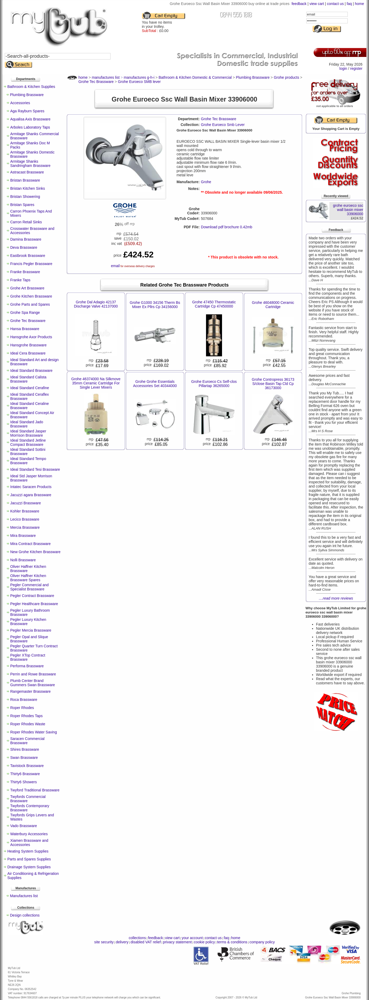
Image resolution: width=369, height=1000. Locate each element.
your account (192, 938)
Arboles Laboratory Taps (30, 127)
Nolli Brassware (23, 560)
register (356, 68)
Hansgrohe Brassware (28, 345)
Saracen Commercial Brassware (27, 741)
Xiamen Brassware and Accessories (29, 842)
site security (104, 942)
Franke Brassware (25, 272)
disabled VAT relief (146, 942)
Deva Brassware (23, 247)
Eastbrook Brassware (27, 255)
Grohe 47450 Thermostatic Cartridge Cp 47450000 (214, 304)
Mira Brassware (23, 535)
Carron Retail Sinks (26, 222)
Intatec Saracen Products (30, 487)
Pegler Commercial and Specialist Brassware (29, 587)
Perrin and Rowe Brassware (33, 674)
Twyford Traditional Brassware (35, 790)
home (359, 4)
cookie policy (204, 942)
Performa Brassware (27, 666)
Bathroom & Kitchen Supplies (31, 86)
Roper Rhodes (22, 708)
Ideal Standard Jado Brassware (26, 424)
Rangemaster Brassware (30, 691)
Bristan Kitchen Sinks (27, 188)
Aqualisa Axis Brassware (30, 119)
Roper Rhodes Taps (26, 716)
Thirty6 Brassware (25, 774)
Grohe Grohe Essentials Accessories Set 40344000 (155, 383)
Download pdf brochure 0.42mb (226, 227)
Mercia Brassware (25, 527)
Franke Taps (20, 280)
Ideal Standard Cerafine (29, 388)
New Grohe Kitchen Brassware (35, 552)
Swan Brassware (24, 757)
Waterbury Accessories (29, 834)
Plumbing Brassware (27, 95)
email (115, 266)
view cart (316, 4)
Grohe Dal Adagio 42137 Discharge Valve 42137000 (96, 304)
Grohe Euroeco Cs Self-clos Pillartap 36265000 (214, 383)
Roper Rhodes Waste (27, 724)
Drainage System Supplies (29, 867)
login (343, 68)
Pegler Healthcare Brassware (34, 604)
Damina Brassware (25, 239)
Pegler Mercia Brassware (30, 630)
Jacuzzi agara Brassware (30, 495)
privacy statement (177, 942)
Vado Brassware (23, 826)
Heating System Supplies (27, 851)
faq (349, 4)
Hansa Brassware (24, 329)
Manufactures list (24, 896)
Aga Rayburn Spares (27, 111)
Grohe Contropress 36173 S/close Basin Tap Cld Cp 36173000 (273, 383)
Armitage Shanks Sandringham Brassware (30, 163)
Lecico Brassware (24, 519)
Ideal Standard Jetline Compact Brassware (28, 442)
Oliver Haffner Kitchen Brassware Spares (28, 578)
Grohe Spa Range (25, 312)
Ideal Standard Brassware (31, 370)
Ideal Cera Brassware (28, 353)
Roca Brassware (23, 699)
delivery (122, 942)
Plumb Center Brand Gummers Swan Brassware (32, 683)
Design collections (25, 915)
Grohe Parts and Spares (30, 304)
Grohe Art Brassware (27, 288)
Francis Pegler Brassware (31, 264)
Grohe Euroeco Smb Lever (223, 125)
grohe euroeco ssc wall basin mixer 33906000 (348, 209)
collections (137, 938)
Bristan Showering (25, 196)
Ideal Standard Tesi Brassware (35, 469)
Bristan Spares (22, 205)
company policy (262, 942)
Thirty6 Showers (23, 782)
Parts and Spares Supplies (29, 859)
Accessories (20, 103)
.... (336, 598)
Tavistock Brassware (27, 766)
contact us (335, 4)
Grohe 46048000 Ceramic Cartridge (273, 304)
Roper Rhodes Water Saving (33, 732)
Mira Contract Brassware (30, 544)
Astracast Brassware (27, 172)
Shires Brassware (24, 749)
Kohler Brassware (24, 511)
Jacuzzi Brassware (25, 503)
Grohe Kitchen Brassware (31, 296)
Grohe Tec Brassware (27, 321)
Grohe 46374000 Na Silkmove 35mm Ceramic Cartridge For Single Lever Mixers (96, 383)
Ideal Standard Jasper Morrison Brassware (28, 433)
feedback (299, 4)
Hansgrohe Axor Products (31, 337)
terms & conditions (232, 942)
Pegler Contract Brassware (32, 596)
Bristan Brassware (25, 180)
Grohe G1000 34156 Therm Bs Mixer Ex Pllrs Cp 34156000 (155, 304)
